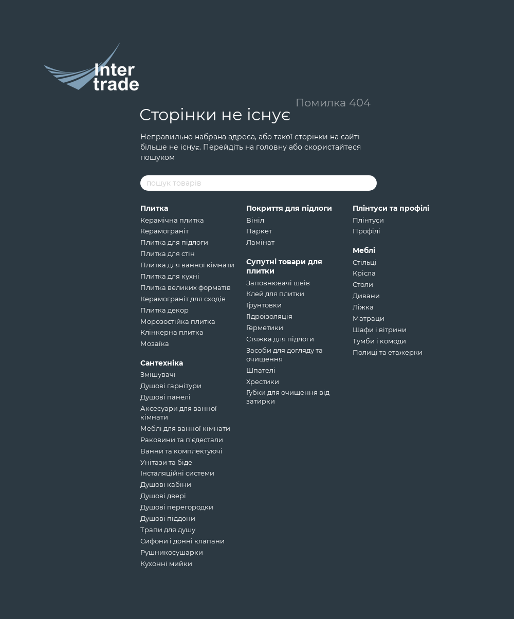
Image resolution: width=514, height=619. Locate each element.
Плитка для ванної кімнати (187, 265)
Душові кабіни (165, 484)
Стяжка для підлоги (280, 339)
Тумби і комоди (379, 341)
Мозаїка (154, 343)
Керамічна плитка (172, 220)
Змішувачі (158, 374)
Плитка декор (164, 310)
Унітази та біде (166, 462)
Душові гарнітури (170, 385)
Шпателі (261, 370)
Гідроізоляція (269, 316)
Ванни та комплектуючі (181, 451)
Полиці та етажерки (388, 352)
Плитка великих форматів (185, 287)
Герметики (264, 327)
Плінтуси (368, 220)
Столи (363, 284)
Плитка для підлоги (174, 242)
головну (271, 147)
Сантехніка (161, 363)
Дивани (366, 296)
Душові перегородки (176, 507)
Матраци (368, 318)
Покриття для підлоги (289, 208)
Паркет (259, 231)
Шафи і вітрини (380, 329)
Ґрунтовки (264, 305)
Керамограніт (164, 231)
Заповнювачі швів (278, 283)
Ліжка (363, 307)
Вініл (255, 220)
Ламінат (260, 242)
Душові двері (163, 495)
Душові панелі (165, 397)
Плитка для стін (167, 253)
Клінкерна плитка (172, 332)
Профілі (366, 231)
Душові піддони (167, 518)
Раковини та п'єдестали (181, 439)
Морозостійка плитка (177, 321)
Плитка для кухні (169, 276)
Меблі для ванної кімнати (185, 428)
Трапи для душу (167, 529)
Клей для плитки (275, 293)
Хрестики (262, 381)
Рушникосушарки (171, 552)
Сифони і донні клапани (182, 541)
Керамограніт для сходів (183, 299)
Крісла (364, 273)
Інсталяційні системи (177, 473)
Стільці (365, 262)
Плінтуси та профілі (391, 208)
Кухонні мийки (166, 563)
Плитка (154, 208)
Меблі (364, 250)
